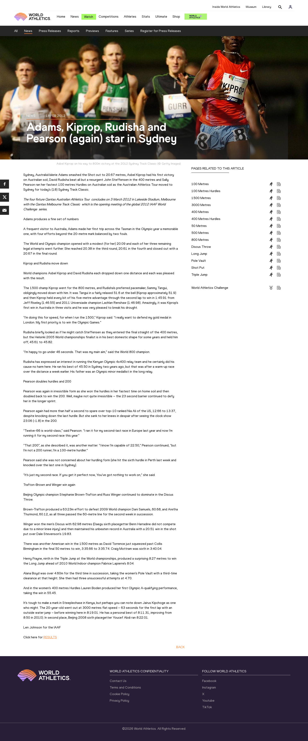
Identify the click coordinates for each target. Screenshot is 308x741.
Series (129, 31)
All (16, 31)
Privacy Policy (119, 700)
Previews (92, 31)
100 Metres (200, 184)
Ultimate (161, 16)
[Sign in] (290, 7)
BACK (180, 647)
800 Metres (200, 240)
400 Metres (200, 212)
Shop (176, 16)
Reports (73, 31)
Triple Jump (199, 275)
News (75, 16)
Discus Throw (201, 247)
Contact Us (118, 681)
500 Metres (200, 233)
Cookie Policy (119, 694)
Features (112, 31)
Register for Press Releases (160, 31)
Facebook (209, 681)
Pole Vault (198, 261)
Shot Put (197, 268)
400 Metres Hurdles (205, 219)
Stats (146, 16)
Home (61, 16)
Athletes (130, 16)
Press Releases (50, 31)
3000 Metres (201, 205)
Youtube (208, 700)
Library (266, 7)
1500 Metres (201, 198)
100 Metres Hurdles (205, 191)
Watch (88, 17)
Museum (251, 7)
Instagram (209, 687)
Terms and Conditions (125, 687)
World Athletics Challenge (209, 288)
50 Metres (199, 226)
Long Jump (199, 254)
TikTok (207, 707)
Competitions (108, 16)
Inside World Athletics (226, 7)
